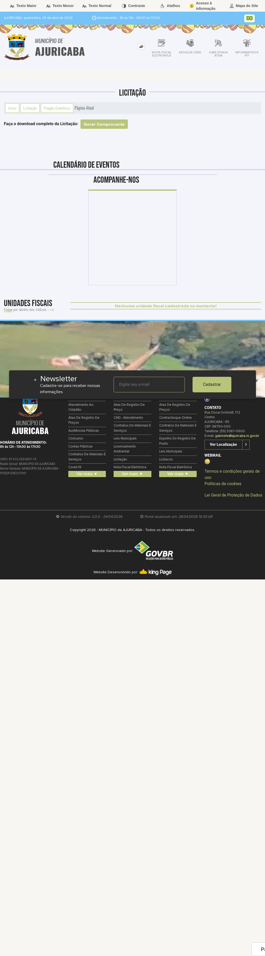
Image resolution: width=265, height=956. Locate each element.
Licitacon (166, 459)
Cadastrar (212, 384)
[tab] (141, 46)
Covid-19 (74, 467)
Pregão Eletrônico (57, 108)
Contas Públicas (80, 446)
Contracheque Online (175, 418)
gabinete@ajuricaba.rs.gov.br (237, 436)
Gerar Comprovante (104, 124)
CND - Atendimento (128, 418)
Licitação (30, 108)
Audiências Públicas (83, 431)
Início (12, 108)
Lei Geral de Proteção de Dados (233, 495)
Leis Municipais (125, 438)
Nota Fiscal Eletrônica (130, 467)
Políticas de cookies (222, 483)
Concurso (75, 438)
